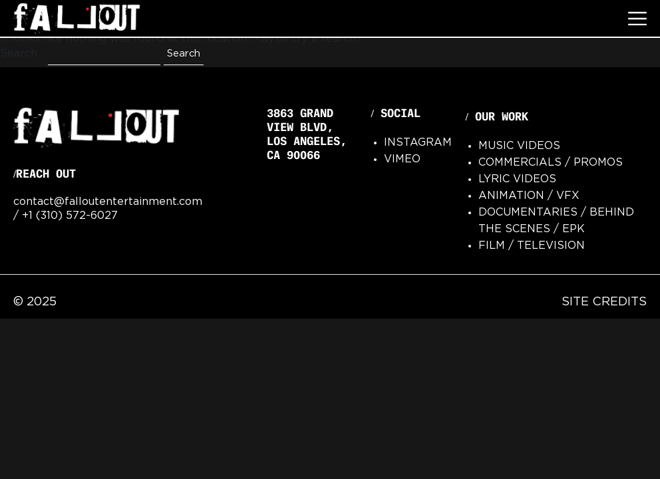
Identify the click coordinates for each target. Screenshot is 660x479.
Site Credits (604, 302)
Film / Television (531, 246)
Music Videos (519, 146)
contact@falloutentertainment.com (107, 202)
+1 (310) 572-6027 (70, 216)
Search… (22, 54)
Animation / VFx (528, 196)
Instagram (418, 143)
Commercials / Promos (550, 163)
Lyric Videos (517, 179)
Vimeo (402, 159)
